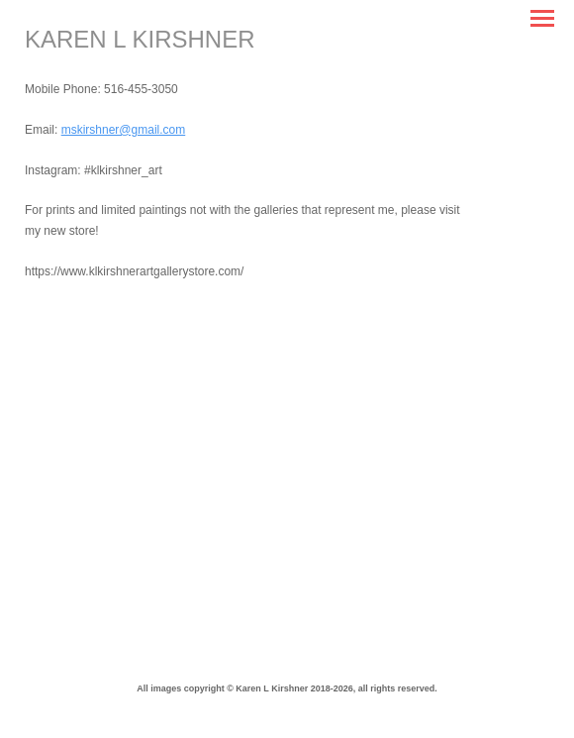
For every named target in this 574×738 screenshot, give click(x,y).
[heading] (140, 44)
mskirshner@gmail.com (123, 130)
